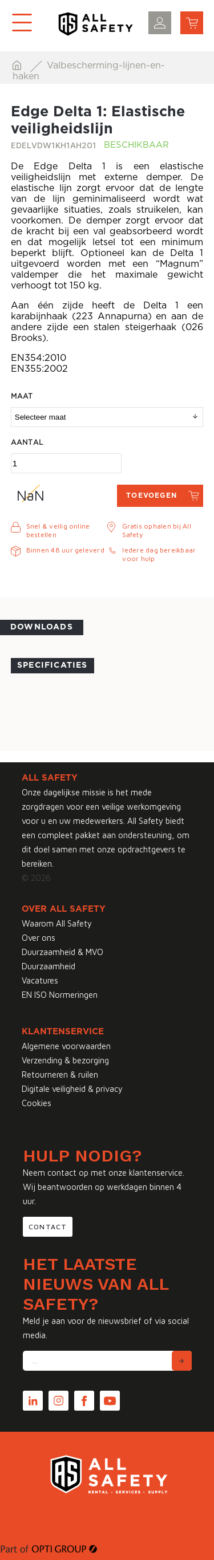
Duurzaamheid (48, 966)
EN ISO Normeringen (60, 995)
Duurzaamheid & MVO (62, 952)
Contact (48, 1226)
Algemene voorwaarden (66, 1046)
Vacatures (40, 980)
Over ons (38, 937)
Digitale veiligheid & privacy (72, 1089)
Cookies (36, 1103)
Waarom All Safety (57, 923)
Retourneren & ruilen (60, 1074)
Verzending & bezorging (65, 1060)
